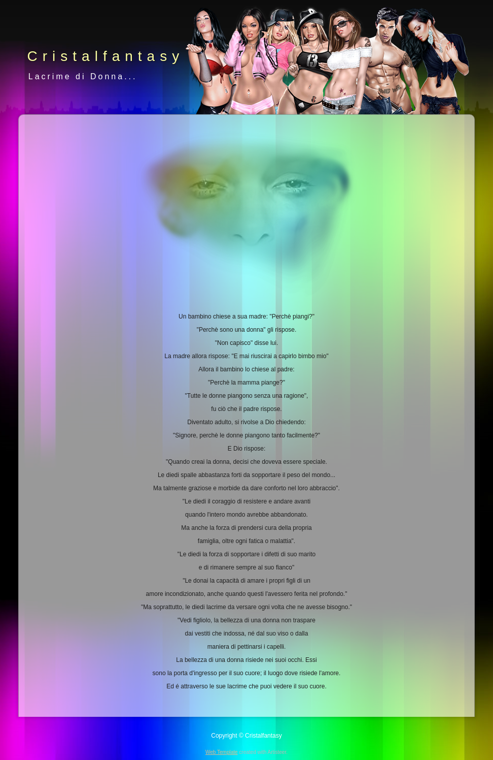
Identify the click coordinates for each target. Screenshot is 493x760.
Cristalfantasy (106, 56)
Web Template (221, 752)
